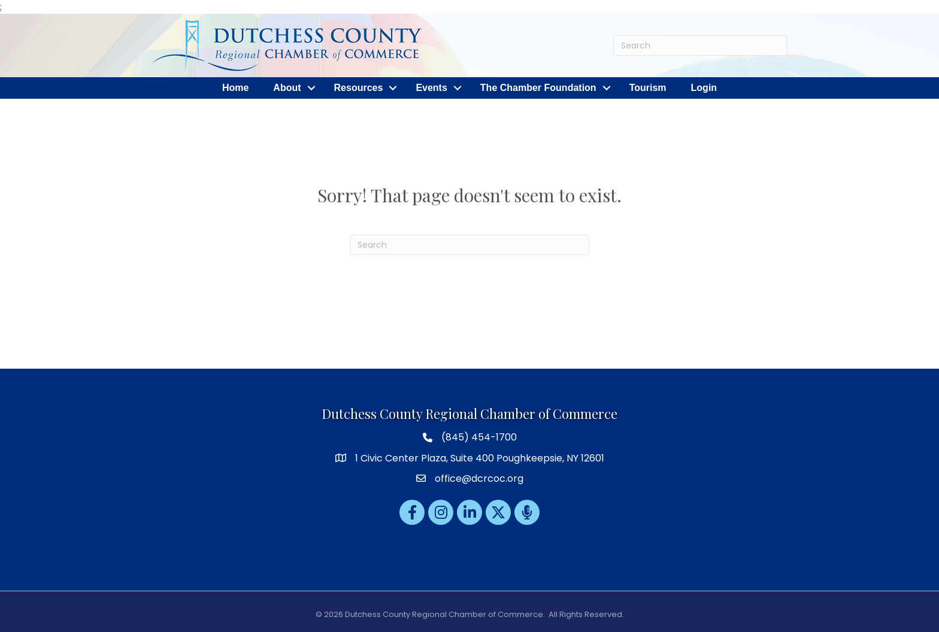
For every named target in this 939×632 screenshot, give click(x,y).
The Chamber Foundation (538, 88)
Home (235, 88)
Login (704, 88)
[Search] (700, 45)
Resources (358, 88)
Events (431, 88)
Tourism (648, 88)
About (287, 88)
